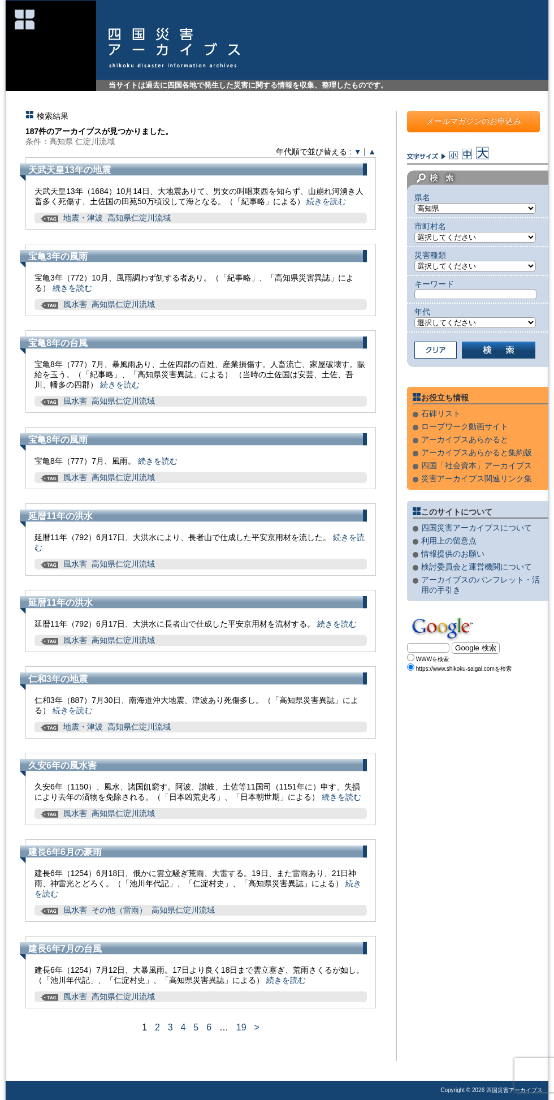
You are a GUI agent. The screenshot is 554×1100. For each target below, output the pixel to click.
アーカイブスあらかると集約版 (476, 452)
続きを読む (326, 201)
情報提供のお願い (452, 553)
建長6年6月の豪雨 (65, 852)
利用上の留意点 (449, 540)
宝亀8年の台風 (58, 343)
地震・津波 (83, 217)
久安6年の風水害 (62, 765)
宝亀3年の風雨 (58, 256)
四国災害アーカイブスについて (476, 527)
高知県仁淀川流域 (139, 217)
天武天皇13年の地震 (69, 170)
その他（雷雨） (119, 909)
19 (241, 1027)
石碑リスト (441, 413)
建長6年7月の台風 (65, 949)
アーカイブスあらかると (464, 439)
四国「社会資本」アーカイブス (476, 465)
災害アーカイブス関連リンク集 (476, 478)
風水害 (75, 304)
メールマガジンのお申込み (473, 121)
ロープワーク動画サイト (464, 426)
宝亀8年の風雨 (58, 440)
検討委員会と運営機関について (476, 566)
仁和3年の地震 (58, 679)
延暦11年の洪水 (60, 516)
